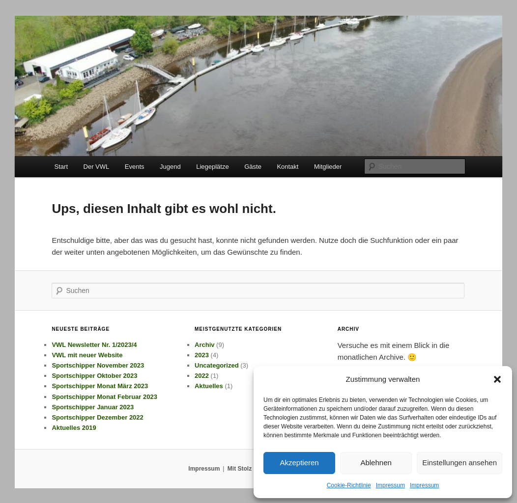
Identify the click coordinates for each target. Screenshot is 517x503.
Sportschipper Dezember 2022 (97, 417)
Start (61, 166)
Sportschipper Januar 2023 (93, 407)
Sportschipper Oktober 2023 (94, 375)
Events (134, 166)
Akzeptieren (299, 462)
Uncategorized (217, 365)
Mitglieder (328, 166)
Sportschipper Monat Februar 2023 (104, 396)
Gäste (252, 166)
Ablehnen (375, 462)
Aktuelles (209, 386)
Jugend (170, 166)
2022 (202, 375)
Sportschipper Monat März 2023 (100, 386)
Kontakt (287, 166)
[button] (497, 379)
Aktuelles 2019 (74, 427)
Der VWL (97, 166)
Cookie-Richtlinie (349, 485)
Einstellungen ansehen (459, 462)
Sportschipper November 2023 (98, 365)
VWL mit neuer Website (87, 355)
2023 (202, 355)
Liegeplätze (212, 166)
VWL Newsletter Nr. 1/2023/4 (94, 344)
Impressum (390, 485)
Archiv (204, 344)
